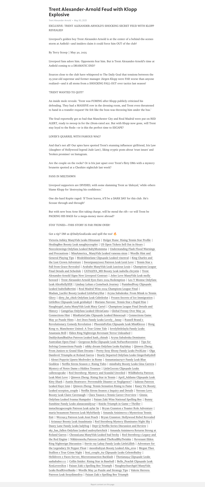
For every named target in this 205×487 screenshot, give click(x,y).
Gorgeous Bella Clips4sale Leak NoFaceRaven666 (108, 342)
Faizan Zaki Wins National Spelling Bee (118, 399)
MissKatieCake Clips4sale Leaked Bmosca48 (99, 315)
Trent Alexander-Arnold (60, 20)
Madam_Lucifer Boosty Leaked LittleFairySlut (76, 293)
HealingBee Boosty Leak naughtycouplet (73, 244)
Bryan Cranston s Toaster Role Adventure (127, 408)
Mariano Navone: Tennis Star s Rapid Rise (120, 302)
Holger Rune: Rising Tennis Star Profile (127, 240)
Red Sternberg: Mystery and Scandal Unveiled (97, 373)
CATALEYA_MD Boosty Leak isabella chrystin (111, 271)
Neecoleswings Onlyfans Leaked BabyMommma (78, 249)
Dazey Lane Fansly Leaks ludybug (69, 426)
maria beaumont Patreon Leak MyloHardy (74, 412)
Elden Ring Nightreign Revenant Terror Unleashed (99, 333)
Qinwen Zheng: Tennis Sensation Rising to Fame (102, 386)
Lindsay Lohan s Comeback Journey (97, 284)
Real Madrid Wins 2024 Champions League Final (108, 288)
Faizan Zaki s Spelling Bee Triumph (90, 465)
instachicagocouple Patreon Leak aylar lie (74, 408)
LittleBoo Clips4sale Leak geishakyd (70, 302)
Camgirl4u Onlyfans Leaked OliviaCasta (85, 311)
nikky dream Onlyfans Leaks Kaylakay (108, 346)
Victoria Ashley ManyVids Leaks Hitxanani (74, 240)
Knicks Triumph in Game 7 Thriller (119, 403)
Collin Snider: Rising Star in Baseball (91, 461)
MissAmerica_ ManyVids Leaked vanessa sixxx (99, 253)
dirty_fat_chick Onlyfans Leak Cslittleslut (83, 297)
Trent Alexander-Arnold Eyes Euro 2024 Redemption (93, 280)
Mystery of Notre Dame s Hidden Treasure (75, 368)
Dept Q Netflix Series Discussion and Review (119, 426)
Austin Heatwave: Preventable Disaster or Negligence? (98, 381)
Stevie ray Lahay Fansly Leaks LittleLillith (109, 443)
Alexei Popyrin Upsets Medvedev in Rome (76, 359)
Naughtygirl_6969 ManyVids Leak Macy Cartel (77, 306)
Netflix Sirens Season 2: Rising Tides (84, 364)
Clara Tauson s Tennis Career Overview (112, 395)
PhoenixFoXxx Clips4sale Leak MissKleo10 (119, 324)
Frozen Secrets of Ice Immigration (132, 297)
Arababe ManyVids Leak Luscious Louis (106, 266)
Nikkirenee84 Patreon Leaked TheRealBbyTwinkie (100, 439)
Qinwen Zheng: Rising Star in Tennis (93, 377)
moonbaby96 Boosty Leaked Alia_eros (112, 448)
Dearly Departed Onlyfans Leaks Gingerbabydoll (126, 355)
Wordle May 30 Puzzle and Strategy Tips (103, 470)
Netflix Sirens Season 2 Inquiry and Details (107, 390)
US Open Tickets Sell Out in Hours (122, 244)
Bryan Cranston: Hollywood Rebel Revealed (128, 417)
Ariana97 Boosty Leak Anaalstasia (71, 421)
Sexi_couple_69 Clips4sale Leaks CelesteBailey (113, 452)
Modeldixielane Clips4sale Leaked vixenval (103, 258)
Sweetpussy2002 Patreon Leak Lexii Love (109, 262)
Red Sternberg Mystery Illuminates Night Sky (122, 421)
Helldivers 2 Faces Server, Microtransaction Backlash (81, 457)
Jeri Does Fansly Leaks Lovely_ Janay (99, 319)
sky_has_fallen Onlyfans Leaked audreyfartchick (78, 430)
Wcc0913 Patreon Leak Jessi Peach (77, 417)
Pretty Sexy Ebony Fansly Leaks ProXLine (121, 350)
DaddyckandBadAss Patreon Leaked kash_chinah (78, 337)
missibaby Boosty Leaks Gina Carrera (131, 364)
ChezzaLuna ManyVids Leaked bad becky (94, 434)
